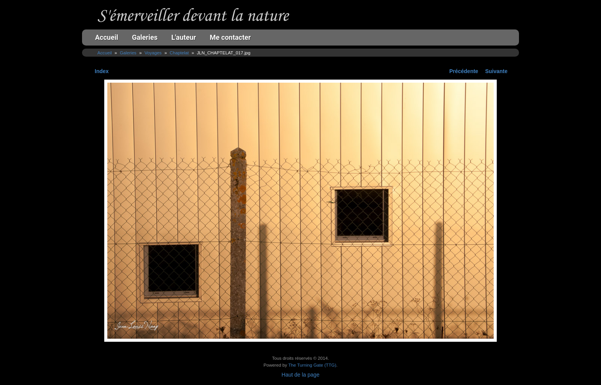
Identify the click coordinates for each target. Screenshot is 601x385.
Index (102, 71)
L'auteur (183, 37)
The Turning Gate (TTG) (312, 364)
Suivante (496, 71)
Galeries (145, 37)
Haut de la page (301, 375)
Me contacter (230, 37)
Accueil (106, 37)
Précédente (463, 71)
